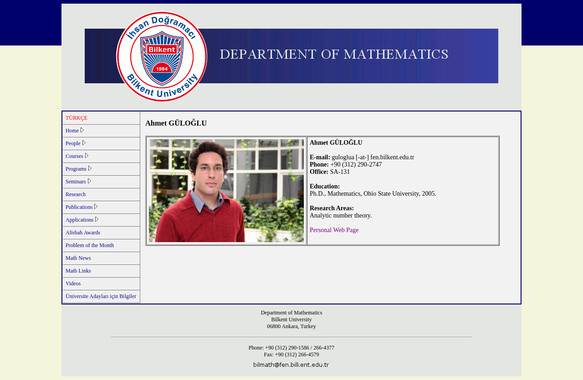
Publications (81, 207)
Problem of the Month (90, 245)
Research (76, 194)
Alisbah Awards (83, 232)
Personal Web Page (334, 230)
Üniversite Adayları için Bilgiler (101, 296)
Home (75, 130)
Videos (73, 283)
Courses (77, 156)
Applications (82, 220)
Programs (79, 169)
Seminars (78, 181)
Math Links (78, 271)
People (76, 143)
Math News (78, 258)
